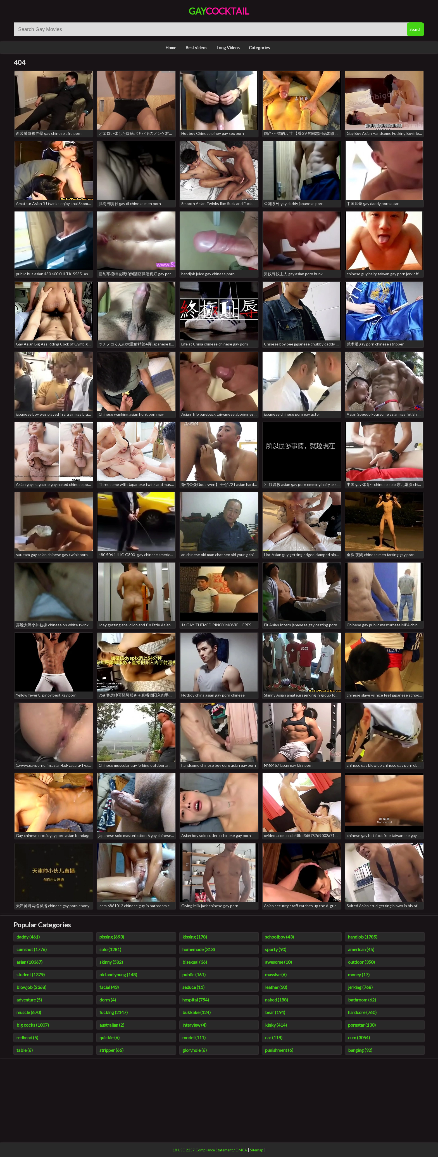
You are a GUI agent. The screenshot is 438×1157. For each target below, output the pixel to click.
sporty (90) (275, 949)
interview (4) (194, 1024)
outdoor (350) (361, 962)
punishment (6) (279, 1050)
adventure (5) (29, 999)
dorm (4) (107, 999)
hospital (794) (195, 999)
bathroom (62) (362, 999)
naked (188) (276, 999)
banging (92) (360, 1050)
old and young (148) (118, 974)
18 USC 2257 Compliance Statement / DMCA (210, 1150)
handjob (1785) (362, 936)
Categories (259, 47)
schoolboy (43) (279, 936)
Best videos (196, 47)
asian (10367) (29, 962)
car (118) (273, 1037)
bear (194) (275, 1012)
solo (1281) (110, 949)
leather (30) (276, 987)
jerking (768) (360, 987)
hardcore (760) (362, 1012)
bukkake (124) (196, 1012)
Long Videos (228, 47)
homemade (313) (198, 949)
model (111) (194, 1037)
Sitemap (256, 1150)
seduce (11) (193, 987)
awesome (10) (278, 962)
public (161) (194, 974)
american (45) (361, 949)
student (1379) (30, 974)
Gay (219, 11)
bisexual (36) (194, 962)
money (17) (359, 974)
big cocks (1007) (32, 1024)
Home (170, 47)
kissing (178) (194, 936)
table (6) (24, 1050)
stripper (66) (111, 1050)
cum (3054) (359, 1037)
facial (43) (109, 987)
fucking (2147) (113, 1012)
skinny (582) (111, 962)
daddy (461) (28, 936)
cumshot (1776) (31, 949)
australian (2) (111, 1024)
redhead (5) (27, 1037)
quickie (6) (109, 1037)
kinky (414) (276, 1024)
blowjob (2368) (31, 987)
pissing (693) (111, 936)
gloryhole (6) (194, 1050)
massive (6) (276, 974)
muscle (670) (28, 1012)
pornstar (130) (362, 1024)
